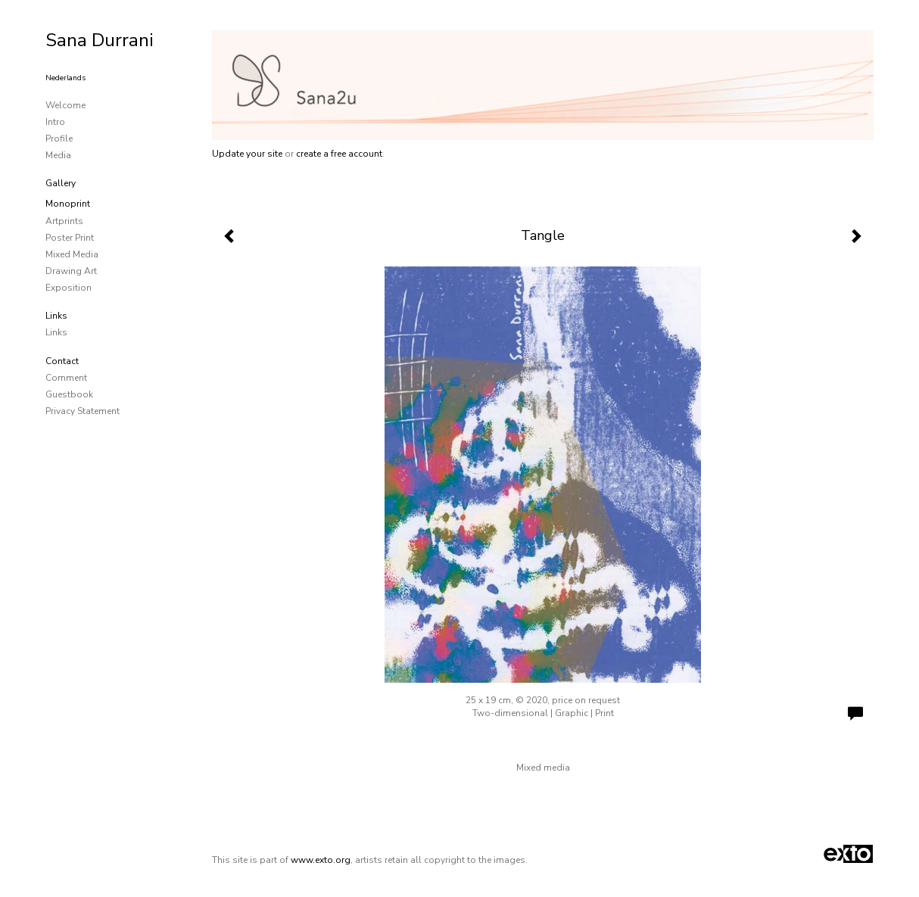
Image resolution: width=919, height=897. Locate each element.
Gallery (60, 183)
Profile (59, 138)
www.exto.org (320, 860)
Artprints (64, 221)
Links (56, 316)
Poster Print (69, 238)
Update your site (247, 154)
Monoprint (67, 204)
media (58, 155)
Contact (62, 361)
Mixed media (71, 254)
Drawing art (71, 271)
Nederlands (65, 78)
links (56, 332)
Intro (55, 122)
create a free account (339, 154)
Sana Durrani (99, 40)
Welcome (65, 105)
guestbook (69, 394)
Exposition (68, 288)
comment (66, 378)
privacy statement (82, 411)
